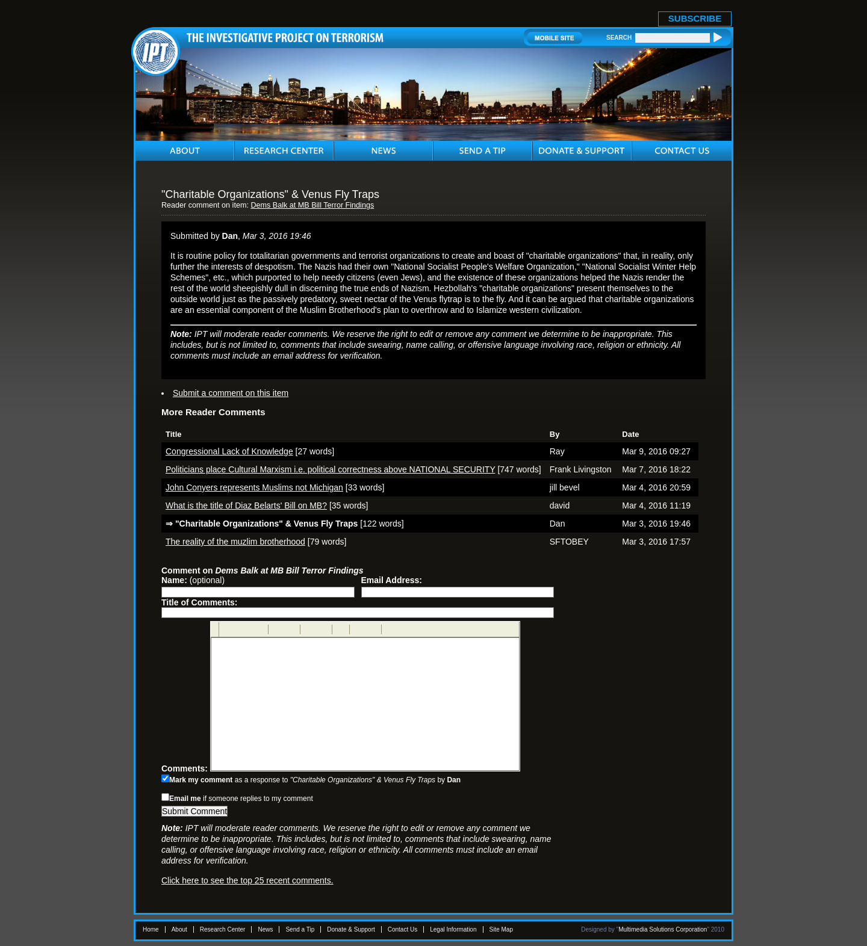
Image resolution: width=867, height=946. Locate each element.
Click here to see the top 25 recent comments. (247, 880)
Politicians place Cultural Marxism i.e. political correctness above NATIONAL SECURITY (330, 469)
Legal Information (453, 929)
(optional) (193, 580)
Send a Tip (299, 929)
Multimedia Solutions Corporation (662, 929)
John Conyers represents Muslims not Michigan (254, 487)
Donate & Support (351, 929)
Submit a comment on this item (230, 393)
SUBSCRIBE (694, 18)
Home (151, 929)
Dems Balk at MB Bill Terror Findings (312, 205)
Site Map (501, 929)
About (179, 929)
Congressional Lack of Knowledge (229, 451)
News (265, 929)
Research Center (223, 929)
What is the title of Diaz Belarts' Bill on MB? (246, 505)
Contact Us (402, 929)
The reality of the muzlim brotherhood (235, 541)
